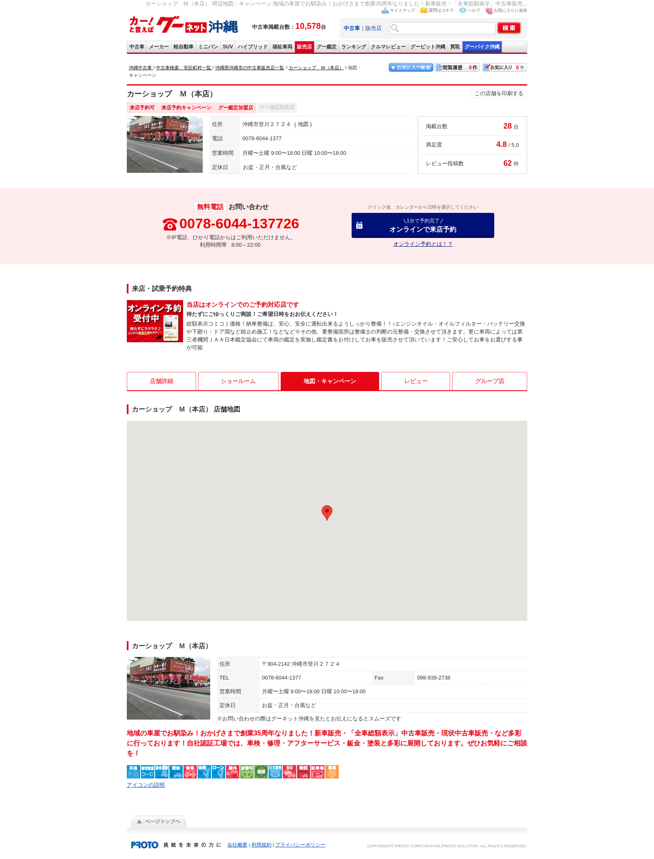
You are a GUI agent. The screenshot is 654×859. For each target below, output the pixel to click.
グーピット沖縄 (427, 47)
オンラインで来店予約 (423, 225)
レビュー (416, 381)
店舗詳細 (161, 381)
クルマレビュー (388, 47)
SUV (228, 47)
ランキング (353, 47)
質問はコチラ (441, 10)
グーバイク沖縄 (482, 47)
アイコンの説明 (146, 785)
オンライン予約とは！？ (423, 244)
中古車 (136, 47)
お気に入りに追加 (510, 10)
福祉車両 (282, 47)
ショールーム (238, 381)
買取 (455, 47)
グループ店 (489, 381)
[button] (327, 513)
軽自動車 (184, 47)
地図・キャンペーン (330, 381)
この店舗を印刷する (499, 93)
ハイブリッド (253, 47)
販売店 (373, 28)
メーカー (159, 47)
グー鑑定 (327, 47)
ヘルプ (474, 10)
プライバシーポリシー (300, 844)
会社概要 (237, 844)
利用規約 (262, 844)
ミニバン (208, 47)
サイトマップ (402, 10)
